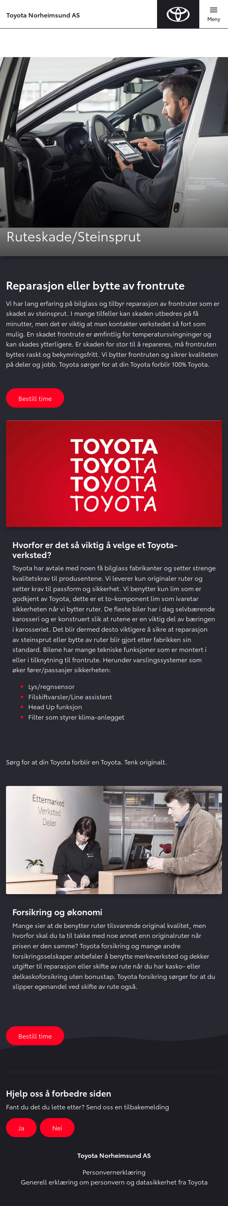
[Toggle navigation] (214, 14)
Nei (57, 1127)
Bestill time (35, 398)
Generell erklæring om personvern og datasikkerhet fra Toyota (114, 1181)
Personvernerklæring (114, 1171)
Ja (21, 1127)
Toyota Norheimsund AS (43, 14)
